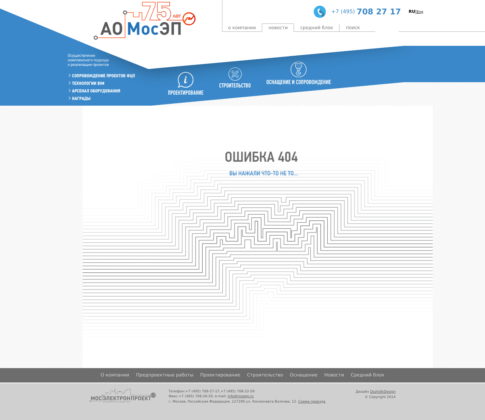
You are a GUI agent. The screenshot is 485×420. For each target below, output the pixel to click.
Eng (420, 12)
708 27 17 (379, 11)
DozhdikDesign (383, 392)
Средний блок (316, 27)
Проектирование (220, 375)
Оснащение (304, 375)
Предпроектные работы (164, 375)
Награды (81, 98)
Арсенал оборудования (96, 91)
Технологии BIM (88, 83)
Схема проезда (311, 402)
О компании (242, 27)
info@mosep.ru (240, 396)
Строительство (265, 375)
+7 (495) (343, 12)
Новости (278, 27)
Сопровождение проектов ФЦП (103, 76)
